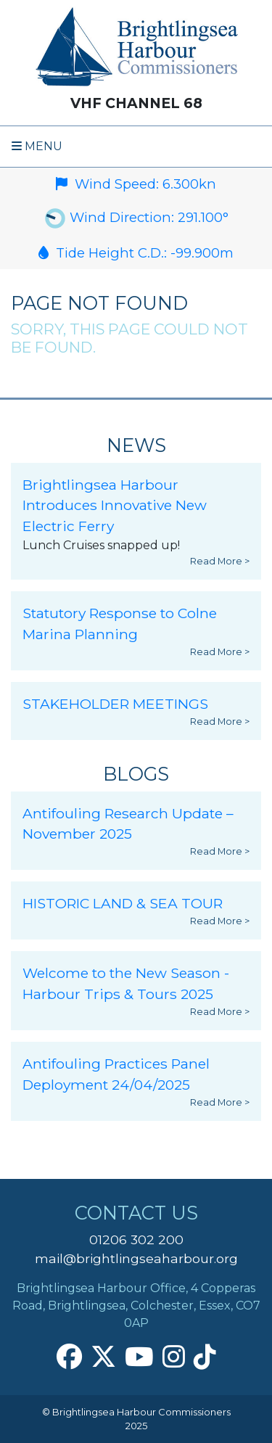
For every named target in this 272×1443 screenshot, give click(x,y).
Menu (37, 146)
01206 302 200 (136, 1239)
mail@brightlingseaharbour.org (136, 1258)
